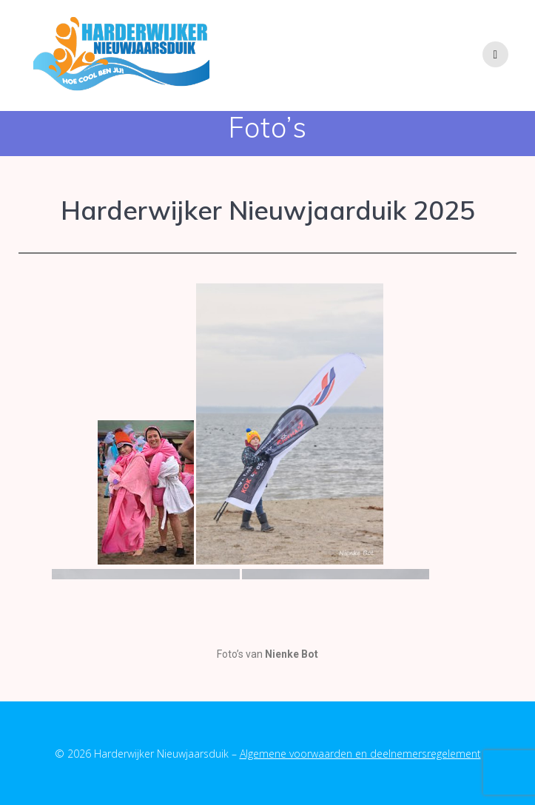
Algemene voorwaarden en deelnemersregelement (360, 754)
